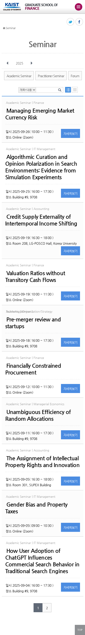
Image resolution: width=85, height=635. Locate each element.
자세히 (70, 133)
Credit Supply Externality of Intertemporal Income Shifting (41, 220)
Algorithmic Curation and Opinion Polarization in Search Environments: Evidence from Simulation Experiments (41, 167)
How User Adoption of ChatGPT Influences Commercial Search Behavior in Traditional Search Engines (42, 561)
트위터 (71, 22)
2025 (20, 63)
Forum (75, 76)
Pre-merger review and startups (33, 322)
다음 (31, 63)
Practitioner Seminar (51, 76)
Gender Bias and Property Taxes (36, 507)
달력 (75, 90)
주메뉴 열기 (78, 6)
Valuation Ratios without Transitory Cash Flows (35, 276)
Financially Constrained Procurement (33, 369)
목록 (68, 90)
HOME (4, 28)
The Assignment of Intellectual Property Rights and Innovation (42, 461)
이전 (7, 63)
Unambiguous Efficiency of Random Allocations (38, 415)
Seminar (11, 28)
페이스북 (79, 22)
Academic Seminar (19, 76)
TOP (79, 629)
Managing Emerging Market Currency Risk (39, 114)
